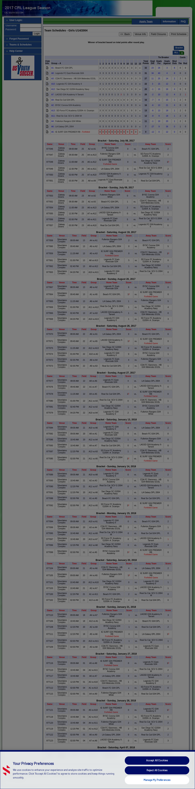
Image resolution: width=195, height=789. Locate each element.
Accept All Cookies (157, 772)
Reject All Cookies (157, 781)
